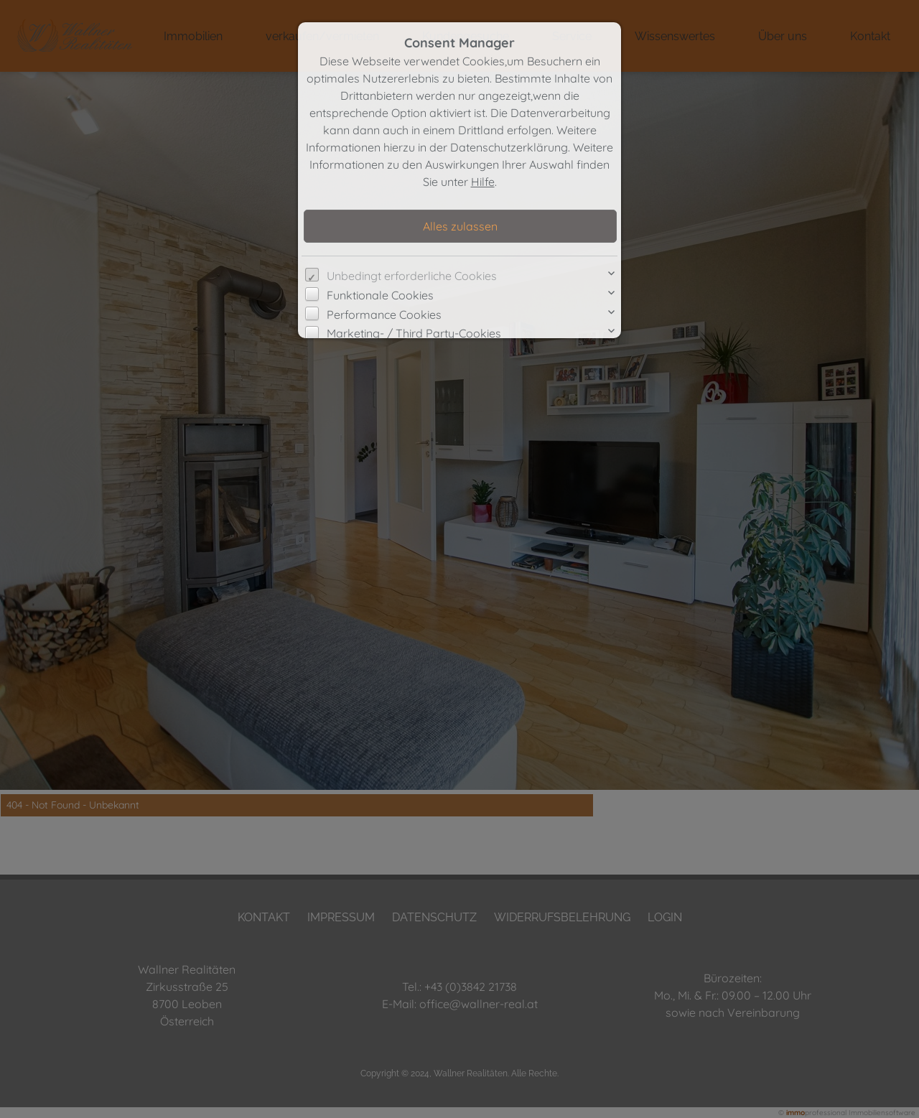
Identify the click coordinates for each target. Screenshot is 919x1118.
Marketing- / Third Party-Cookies (414, 333)
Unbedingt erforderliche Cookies (412, 276)
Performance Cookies (384, 314)
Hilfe (483, 181)
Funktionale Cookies (380, 295)
